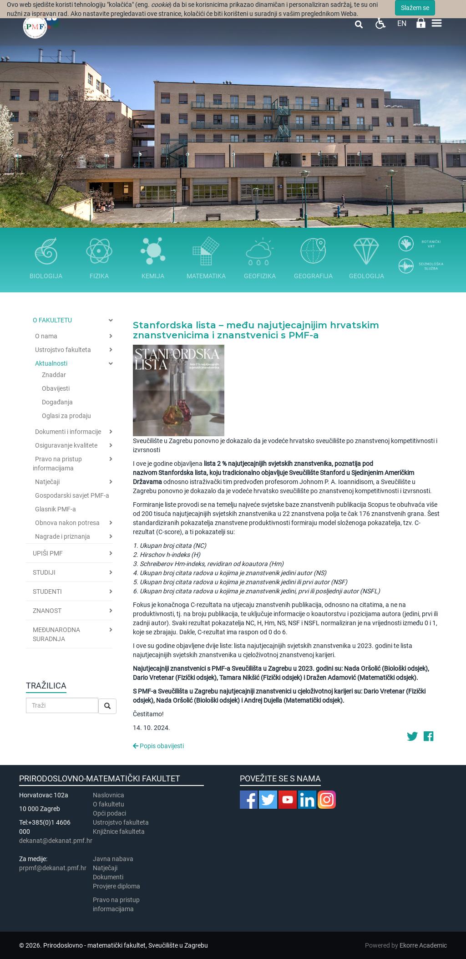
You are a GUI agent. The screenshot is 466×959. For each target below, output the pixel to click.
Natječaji (47, 481)
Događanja (57, 402)
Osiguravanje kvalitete (66, 445)
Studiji (44, 572)
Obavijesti (56, 388)
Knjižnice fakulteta (119, 831)
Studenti (47, 591)
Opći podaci (109, 813)
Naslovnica (108, 795)
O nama (46, 336)
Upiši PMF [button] (48, 553)
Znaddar (54, 374)
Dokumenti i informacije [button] (68, 431)
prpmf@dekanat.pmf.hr (52, 868)
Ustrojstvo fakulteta (63, 349)
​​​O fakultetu (108, 804)
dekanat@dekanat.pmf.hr (55, 840)
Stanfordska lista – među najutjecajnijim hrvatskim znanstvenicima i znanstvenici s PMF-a (256, 330)
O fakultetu (52, 320)
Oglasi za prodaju (66, 415)
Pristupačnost (380, 23)
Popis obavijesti (158, 746)
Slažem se (415, 7)
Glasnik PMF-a (55, 509)
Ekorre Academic (423, 945)
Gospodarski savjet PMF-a (72, 495)
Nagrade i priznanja (62, 536)
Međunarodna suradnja (56, 634)
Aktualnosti (51, 363)
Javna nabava (113, 858)
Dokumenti (108, 877)
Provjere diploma (116, 886)
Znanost (47, 610)
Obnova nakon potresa (67, 522)
